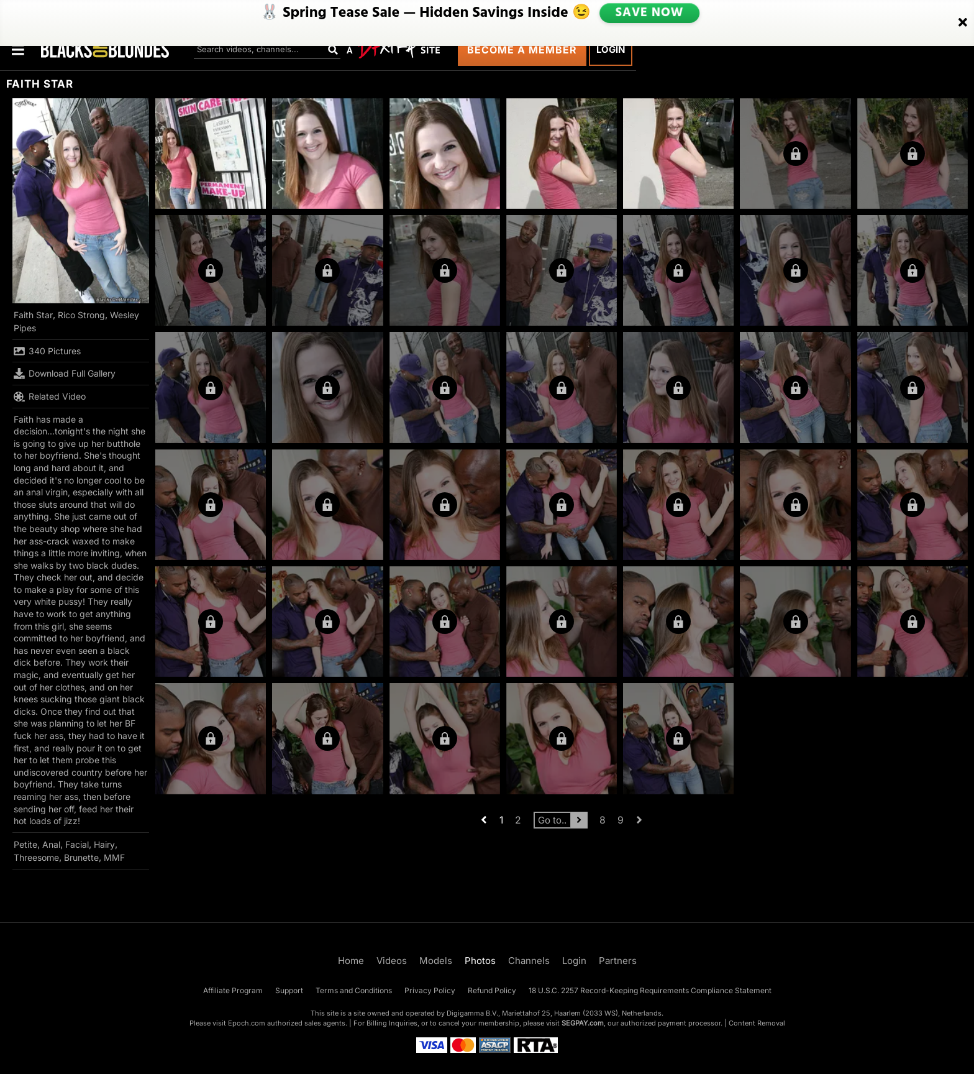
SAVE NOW (649, 13)
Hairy (104, 844)
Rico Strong (81, 315)
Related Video (50, 396)
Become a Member (522, 50)
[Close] (963, 14)
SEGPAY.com (583, 1023)
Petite (25, 844)
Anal (51, 844)
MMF (114, 857)
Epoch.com (246, 1023)
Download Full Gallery (65, 373)
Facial (77, 844)
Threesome (36, 857)
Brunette (81, 857)
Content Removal (757, 1023)
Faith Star (33, 315)
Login (610, 49)
